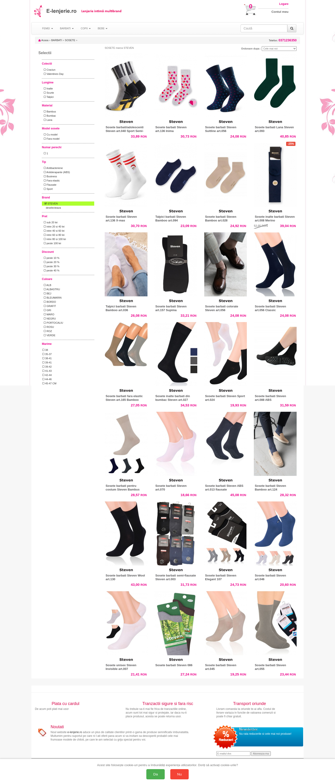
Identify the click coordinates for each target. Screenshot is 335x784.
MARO (48, 314)
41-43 (47, 370)
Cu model (49, 134)
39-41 (47, 362)
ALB (46, 285)
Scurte (48, 92)
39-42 (47, 366)
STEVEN (50, 203)
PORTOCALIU (52, 322)
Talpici (48, 97)
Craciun (48, 69)
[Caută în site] (264, 28)
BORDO (49, 301)
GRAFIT (49, 306)
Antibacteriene (52, 168)
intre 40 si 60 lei (53, 230)
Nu (179, 774)
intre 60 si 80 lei (53, 235)
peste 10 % (50, 258)
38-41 (47, 358)
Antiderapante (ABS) (56, 172)
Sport (47, 189)
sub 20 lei (49, 222)
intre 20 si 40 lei (53, 226)
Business (49, 176)
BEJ (46, 293)
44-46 (47, 379)
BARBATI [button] (67, 28)
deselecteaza (53, 207)
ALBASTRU (51, 289)
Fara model (51, 138)
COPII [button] (86, 28)
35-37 (47, 354)
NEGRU (49, 318)
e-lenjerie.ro (74, 732)
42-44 (47, 375)
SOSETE (70, 40)
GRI (46, 310)
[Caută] (291, 28)
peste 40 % (50, 270)
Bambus (49, 111)
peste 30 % (50, 266)
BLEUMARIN (51, 297)
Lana (47, 120)
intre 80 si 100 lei (54, 239)
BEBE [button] (102, 28)
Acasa (43, 40)
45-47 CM (49, 383)
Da (155, 774)
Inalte (47, 88)
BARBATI (56, 40)
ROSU (48, 327)
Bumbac (49, 115)
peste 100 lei (51, 243)
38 (45, 350)
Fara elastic (51, 180)
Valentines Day (53, 73)
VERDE (48, 335)
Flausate (49, 184)
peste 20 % (50, 262)
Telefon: (283, 40)
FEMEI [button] (47, 28)
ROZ (47, 331)
